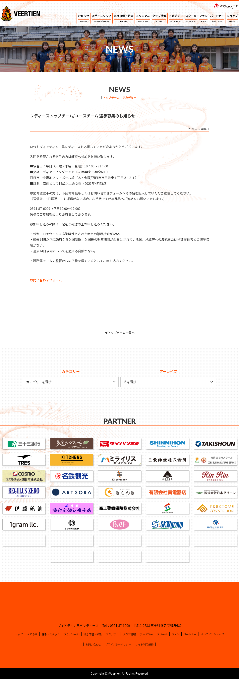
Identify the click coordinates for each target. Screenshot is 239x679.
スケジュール (71, 634)
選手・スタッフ (101, 19)
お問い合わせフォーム (46, 280)
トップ (19, 634)
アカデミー (176, 19)
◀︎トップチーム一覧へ (120, 332)
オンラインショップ (212, 634)
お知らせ (83, 19)
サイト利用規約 (144, 644)
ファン (203, 19)
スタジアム (143, 19)
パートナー (217, 19)
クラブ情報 (159, 19)
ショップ (232, 19)
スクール (191, 19)
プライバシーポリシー (118, 644)
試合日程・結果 (123, 19)
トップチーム (111, 97)
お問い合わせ (93, 644)
